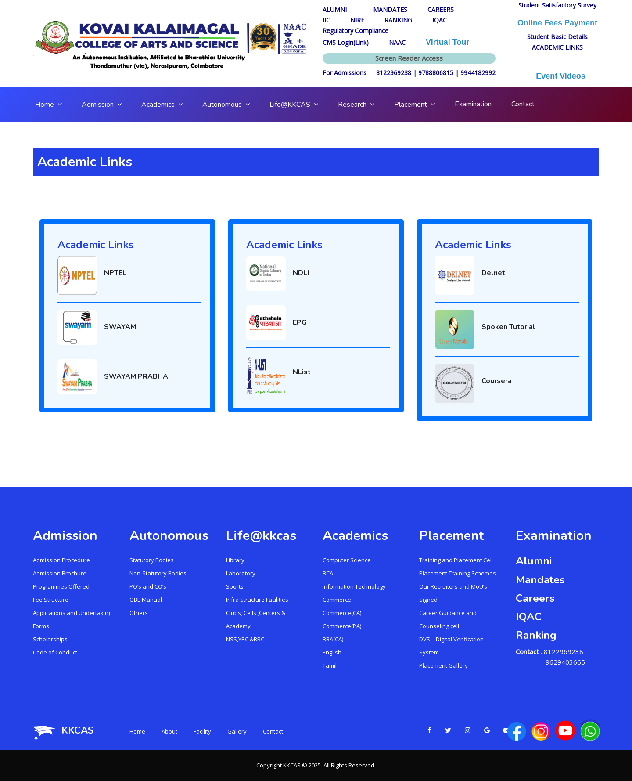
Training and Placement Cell (456, 560)
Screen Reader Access (409, 58)
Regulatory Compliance (355, 30)
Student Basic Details (557, 37)
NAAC (397, 42)
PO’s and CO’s (147, 586)
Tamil (330, 665)
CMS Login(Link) (346, 42)
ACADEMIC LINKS (557, 47)
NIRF (357, 20)
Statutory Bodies (151, 560)
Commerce (337, 600)
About (169, 731)
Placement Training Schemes (457, 573)
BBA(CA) (333, 639)
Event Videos (557, 76)
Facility (202, 731)
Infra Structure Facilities (257, 600)
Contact (273, 731)
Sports (235, 586)
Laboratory (240, 573)
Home (137, 731)
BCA (328, 573)
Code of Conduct (55, 652)
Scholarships (50, 639)
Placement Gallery (443, 665)
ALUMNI (338, 9)
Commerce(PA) (342, 626)
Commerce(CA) (342, 613)
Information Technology (354, 586)
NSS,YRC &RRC (245, 639)
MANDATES (390, 9)
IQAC (439, 20)
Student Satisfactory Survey (557, 5)
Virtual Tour (447, 42)
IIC (326, 20)
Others (138, 613)
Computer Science (347, 560)
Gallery (237, 731)
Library (235, 560)
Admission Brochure (59, 573)
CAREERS (440, 9)
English (332, 652)
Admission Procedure (61, 560)
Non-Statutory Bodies (158, 573)
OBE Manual (145, 600)
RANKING (398, 20)
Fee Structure (50, 600)
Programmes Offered (61, 586)
